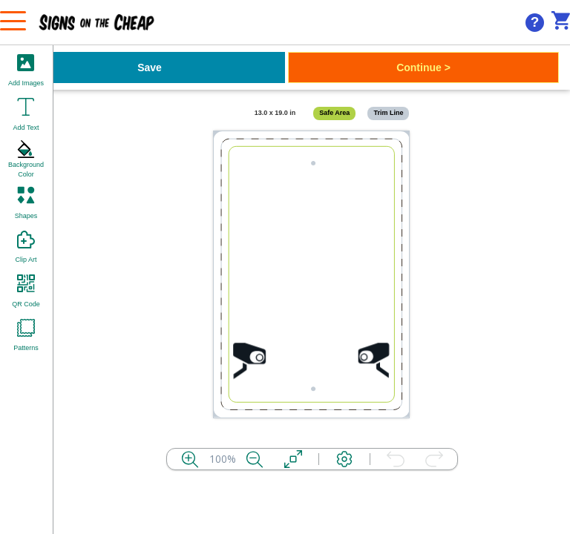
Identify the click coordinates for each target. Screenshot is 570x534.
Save (149, 67)
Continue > (423, 67)
